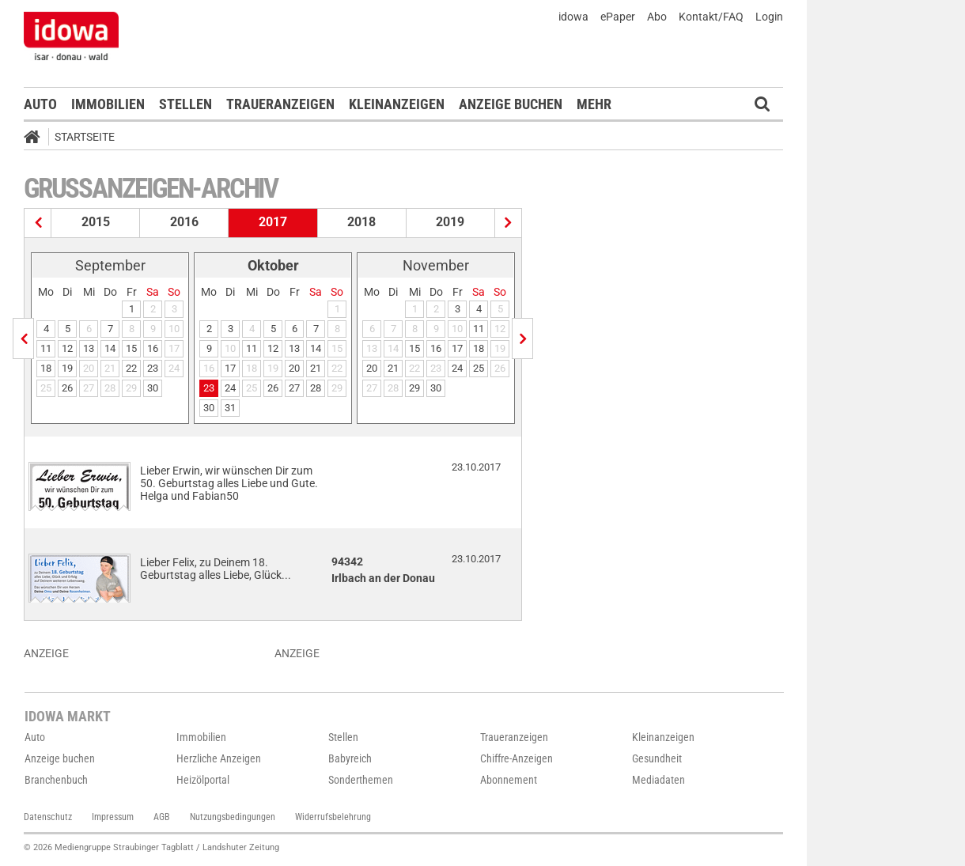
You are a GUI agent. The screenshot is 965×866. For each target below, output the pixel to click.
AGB (161, 817)
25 (478, 368)
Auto (40, 104)
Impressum (113, 817)
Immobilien (108, 104)
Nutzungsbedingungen (232, 817)
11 (45, 348)
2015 (95, 221)
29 (414, 388)
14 (109, 348)
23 (152, 368)
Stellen (185, 104)
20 (294, 368)
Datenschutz (48, 817)
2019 (450, 221)
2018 (361, 221)
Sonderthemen (360, 779)
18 (45, 368)
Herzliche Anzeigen (218, 758)
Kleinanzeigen (397, 104)
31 (230, 408)
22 (131, 368)
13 (88, 348)
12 (67, 348)
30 (152, 388)
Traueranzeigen (280, 104)
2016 (184, 221)
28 (315, 388)
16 (152, 348)
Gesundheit (657, 758)
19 (67, 368)
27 (294, 388)
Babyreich (350, 758)
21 (315, 368)
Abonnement (508, 779)
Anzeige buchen (510, 104)
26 (67, 388)
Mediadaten (658, 779)
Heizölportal (202, 779)
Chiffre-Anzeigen (516, 758)
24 (230, 388)
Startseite (85, 136)
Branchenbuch (56, 779)
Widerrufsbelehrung (333, 817)
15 (131, 348)
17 (230, 368)
